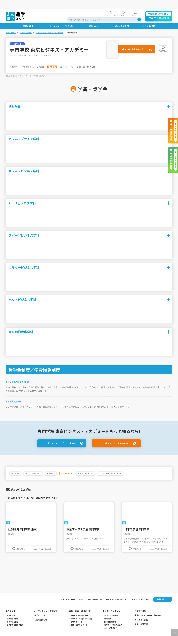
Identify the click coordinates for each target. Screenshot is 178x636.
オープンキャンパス (116, 58)
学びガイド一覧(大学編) (80, 610)
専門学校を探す (26, 23)
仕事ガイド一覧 (76, 616)
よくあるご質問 (141, 614)
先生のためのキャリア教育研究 (148, 610)
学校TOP (19, 58)
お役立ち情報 (140, 605)
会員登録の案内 (110, 616)
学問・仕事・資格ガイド (80, 605)
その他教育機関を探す (15, 619)
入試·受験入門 (40, 614)
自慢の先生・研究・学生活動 (150, 58)
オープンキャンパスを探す (45, 605)
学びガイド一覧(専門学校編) (81, 613)
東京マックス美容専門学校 (83, 523)
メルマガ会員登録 (110, 623)
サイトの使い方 (141, 618)
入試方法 (68, 58)
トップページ (11, 23)
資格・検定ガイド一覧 (79, 619)
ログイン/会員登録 (111, 610)
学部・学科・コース (44, 58)
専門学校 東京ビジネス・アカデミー (49, 23)
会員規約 (107, 613)
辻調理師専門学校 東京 (22, 523)
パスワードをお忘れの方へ (114, 619)
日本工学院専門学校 (136, 523)
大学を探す (11, 610)
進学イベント (40, 610)
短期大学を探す (12, 613)
